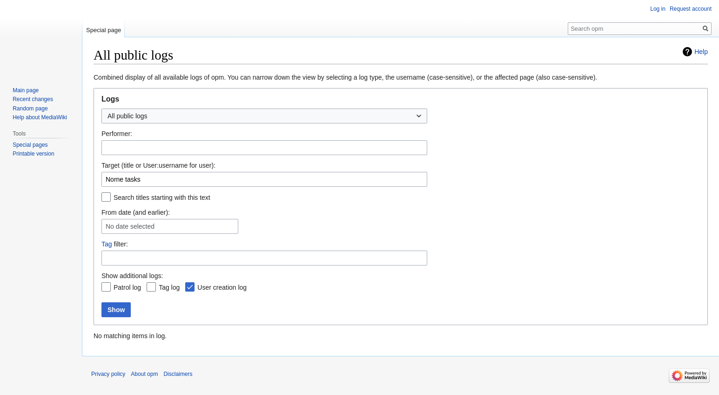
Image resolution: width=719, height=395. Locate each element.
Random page (30, 108)
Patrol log (127, 287)
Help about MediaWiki (40, 117)
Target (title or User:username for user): (158, 165)
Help (701, 51)
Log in (657, 9)
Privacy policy (108, 374)
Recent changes (33, 99)
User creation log (222, 287)
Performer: (116, 133)
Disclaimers (177, 374)
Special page (103, 30)
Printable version (33, 153)
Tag (106, 244)
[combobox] (264, 116)
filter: (114, 244)
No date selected (130, 226)
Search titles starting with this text (162, 197)
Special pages (30, 145)
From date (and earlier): (135, 212)
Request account (691, 9)
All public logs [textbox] (128, 116)
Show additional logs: (132, 275)
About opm (144, 374)
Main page (26, 90)
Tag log (169, 287)
